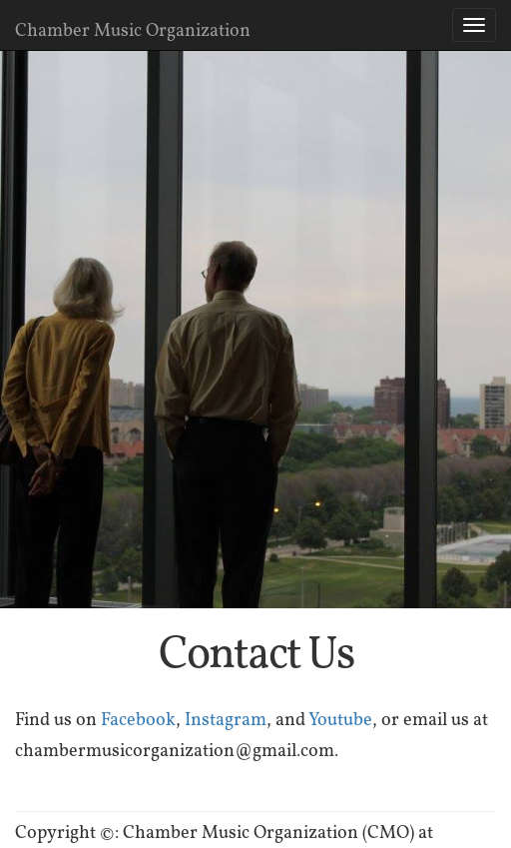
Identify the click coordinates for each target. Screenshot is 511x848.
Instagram (225, 718)
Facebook (138, 718)
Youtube (340, 718)
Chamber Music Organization (133, 29)
